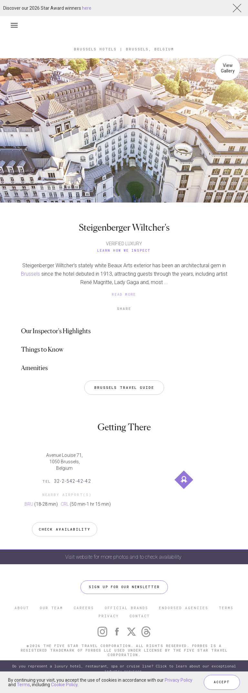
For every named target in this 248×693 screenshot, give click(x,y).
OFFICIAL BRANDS (126, 607)
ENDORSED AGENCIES (183, 607)
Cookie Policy (64, 684)
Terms (23, 684)
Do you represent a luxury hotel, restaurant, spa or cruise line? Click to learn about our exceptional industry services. (124, 669)
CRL (65, 504)
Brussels (30, 274)
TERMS (226, 607)
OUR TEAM (51, 607)
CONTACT (139, 615)
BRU (29, 504)
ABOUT (22, 607)
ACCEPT (222, 682)
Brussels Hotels (95, 49)
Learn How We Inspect (124, 250)
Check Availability (64, 529)
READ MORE (124, 294)
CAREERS (84, 607)
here (86, 8)
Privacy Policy (178, 680)
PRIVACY (108, 615)
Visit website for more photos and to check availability (124, 557)
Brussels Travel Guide (124, 387)
